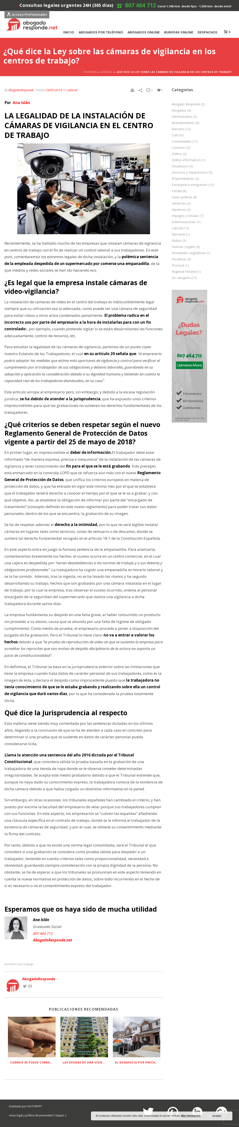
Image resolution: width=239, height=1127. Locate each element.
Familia (177, 191)
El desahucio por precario (137, 1062)
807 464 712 (140, 5)
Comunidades (181, 141)
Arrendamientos (183, 123)
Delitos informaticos (186, 160)
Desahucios (180, 166)
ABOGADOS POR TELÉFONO (101, 32)
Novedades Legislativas (189, 253)
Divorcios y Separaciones (190, 172)
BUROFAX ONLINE (178, 32)
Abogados (179, 110)
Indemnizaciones (184, 222)
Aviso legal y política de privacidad (31, 1115)
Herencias (179, 203)
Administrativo (182, 117)
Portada (90, 71)
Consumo (179, 148)
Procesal (178, 265)
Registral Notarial (184, 272)
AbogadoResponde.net (52, 940)
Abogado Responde (186, 104)
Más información (190, 1115)
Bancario (178, 129)
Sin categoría (181, 278)
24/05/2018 (54, 90)
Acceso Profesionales (27, 14)
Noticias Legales (183, 247)
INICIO (68, 32)
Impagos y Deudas (185, 216)
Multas (176, 241)
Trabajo (28, 964)
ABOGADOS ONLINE (143, 32)
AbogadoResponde (21, 90)
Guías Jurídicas (182, 197)
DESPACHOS (207, 32)
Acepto (216, 1115)
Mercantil (178, 234)
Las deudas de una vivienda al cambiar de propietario (85, 1062)
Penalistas (179, 259)
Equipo (60, 1115)
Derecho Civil (13, 964)
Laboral (106, 71)
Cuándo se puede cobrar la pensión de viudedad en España (33, 1062)
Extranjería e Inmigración (189, 185)
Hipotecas (179, 210)
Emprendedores (183, 179)
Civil (174, 135)
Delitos (177, 154)
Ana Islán (21, 102)
